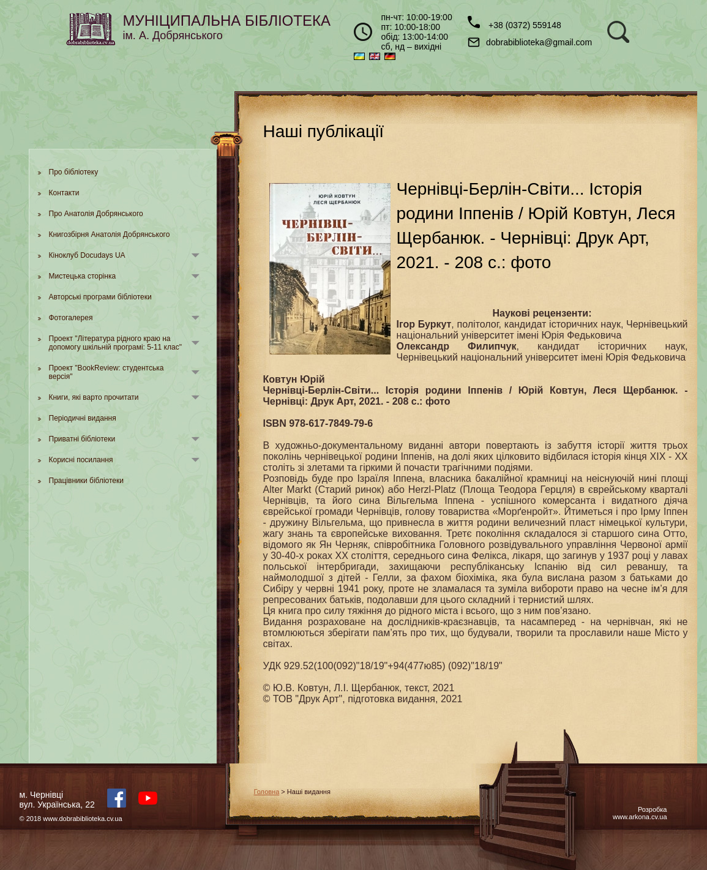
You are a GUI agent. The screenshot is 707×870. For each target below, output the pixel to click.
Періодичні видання (82, 418)
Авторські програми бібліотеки (100, 297)
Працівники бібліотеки (86, 480)
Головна (267, 791)
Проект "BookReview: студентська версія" (106, 372)
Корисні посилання (81, 460)
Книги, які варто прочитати (94, 397)
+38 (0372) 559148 (514, 23)
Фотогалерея (71, 317)
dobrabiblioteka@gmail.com (530, 42)
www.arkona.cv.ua (640, 816)
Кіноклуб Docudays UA (87, 255)
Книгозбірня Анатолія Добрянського (109, 234)
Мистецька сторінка (82, 276)
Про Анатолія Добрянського (96, 213)
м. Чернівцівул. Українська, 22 (57, 799)
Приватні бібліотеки (82, 439)
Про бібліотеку (74, 172)
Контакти (64, 193)
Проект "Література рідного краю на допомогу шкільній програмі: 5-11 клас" (115, 342)
